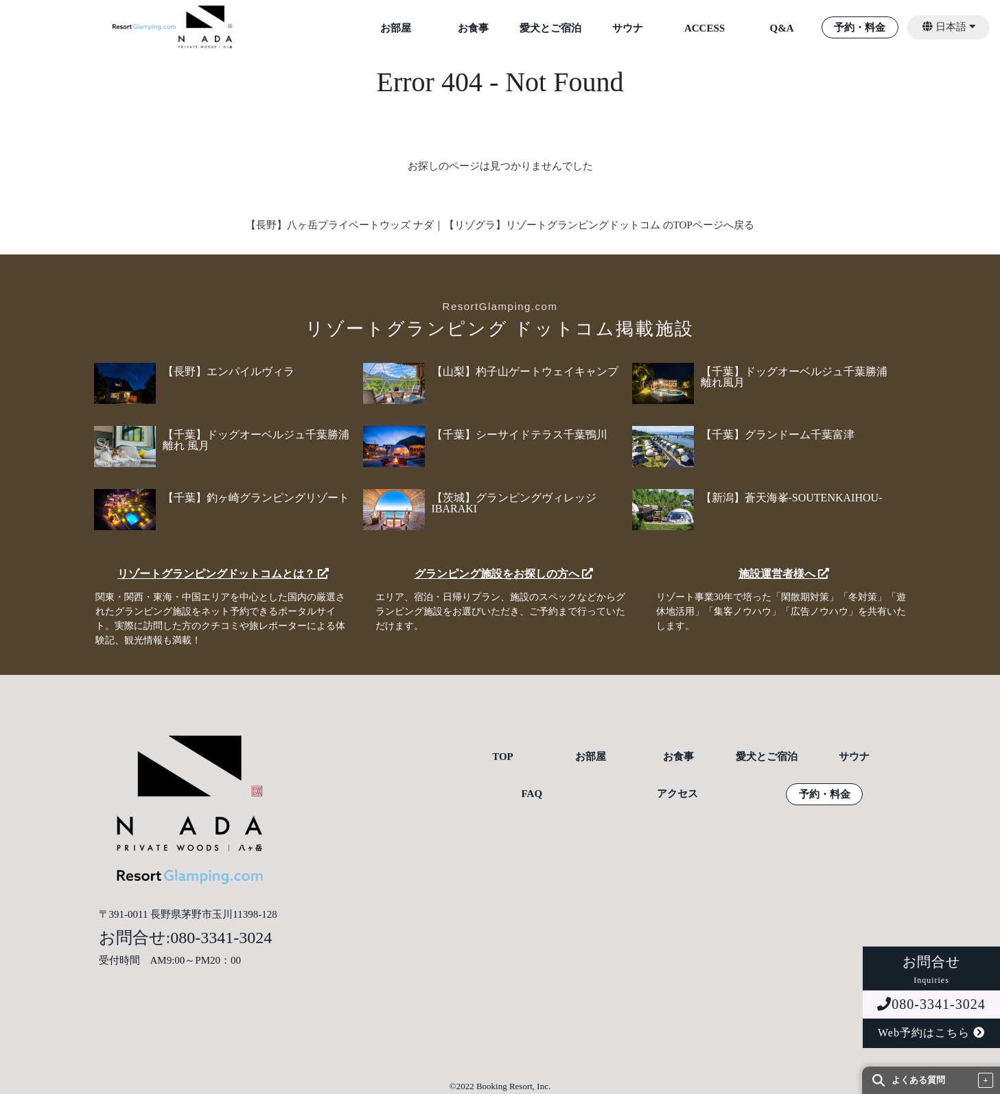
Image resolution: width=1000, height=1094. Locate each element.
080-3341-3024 (931, 1004)
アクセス (677, 794)
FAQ (532, 794)
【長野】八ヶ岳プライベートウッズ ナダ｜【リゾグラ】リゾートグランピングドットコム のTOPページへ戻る (500, 224)
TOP (502, 757)
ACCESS (704, 28)
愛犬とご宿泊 (550, 28)
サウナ (627, 28)
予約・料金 (859, 28)
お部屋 (395, 28)
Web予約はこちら (931, 1032)
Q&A (782, 28)
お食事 (473, 28)
